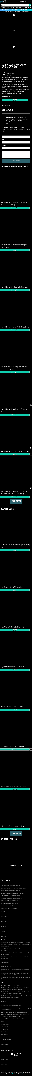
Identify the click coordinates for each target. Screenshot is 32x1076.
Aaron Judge (4, 916)
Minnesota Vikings (5, 1024)
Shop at (14, 208)
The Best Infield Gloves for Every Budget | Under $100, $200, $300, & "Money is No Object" (16, 1008)
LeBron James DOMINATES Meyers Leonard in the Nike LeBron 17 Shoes (16, 970)
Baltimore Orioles (5, 1044)
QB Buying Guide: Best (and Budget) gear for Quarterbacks (14, 1012)
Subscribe (18, 7)
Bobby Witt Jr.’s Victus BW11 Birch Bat (13, 826)
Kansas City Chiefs (5, 1037)
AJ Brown (3, 931)
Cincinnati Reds (4, 1032)
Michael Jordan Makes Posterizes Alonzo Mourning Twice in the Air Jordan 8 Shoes (15, 978)
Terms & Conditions (5, 1067)
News (12, 7)
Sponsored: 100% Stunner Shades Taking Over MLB (12, 1018)
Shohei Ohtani (14, 9)
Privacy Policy (4, 1064)
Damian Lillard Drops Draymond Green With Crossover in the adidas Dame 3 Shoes (16, 949)
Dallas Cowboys (4, 1034)
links (21, 11)
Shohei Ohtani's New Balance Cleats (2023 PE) (11, 898)
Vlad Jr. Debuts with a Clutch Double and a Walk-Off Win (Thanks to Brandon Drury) (15, 957)
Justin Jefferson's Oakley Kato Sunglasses (10, 885)
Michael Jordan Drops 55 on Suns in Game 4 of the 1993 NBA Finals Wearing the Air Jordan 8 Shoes (15, 974)
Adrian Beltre (4, 926)
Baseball (7, 105)
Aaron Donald (4, 914)
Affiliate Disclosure (5, 1062)
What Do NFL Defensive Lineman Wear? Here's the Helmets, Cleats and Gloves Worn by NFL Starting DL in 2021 (16, 1004)
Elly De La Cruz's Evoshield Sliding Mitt (9, 900)
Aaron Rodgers (4, 919)
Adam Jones (4, 921)
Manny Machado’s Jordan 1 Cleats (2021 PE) (15, 451)
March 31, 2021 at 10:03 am (17, 115)
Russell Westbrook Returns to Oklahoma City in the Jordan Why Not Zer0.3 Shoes (15, 953)
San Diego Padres (22, 104)
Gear (8, 7)
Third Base (5, 104)
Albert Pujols (3, 936)
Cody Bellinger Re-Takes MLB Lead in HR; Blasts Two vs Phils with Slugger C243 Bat (16, 961)
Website (4, 145)
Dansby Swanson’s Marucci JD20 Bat (12, 707)
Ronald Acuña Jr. (5, 9)
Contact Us (14, 1073)
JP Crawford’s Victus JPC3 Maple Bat (12, 746)
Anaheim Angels (4, 1027)
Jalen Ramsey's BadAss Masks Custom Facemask (12, 893)
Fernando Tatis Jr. (24, 9)
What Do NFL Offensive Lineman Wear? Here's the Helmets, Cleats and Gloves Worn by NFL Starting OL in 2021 (16, 992)
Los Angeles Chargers (6, 1039)
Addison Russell (4, 924)
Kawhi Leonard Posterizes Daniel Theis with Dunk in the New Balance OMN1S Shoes (14, 965)
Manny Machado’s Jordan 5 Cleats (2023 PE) (15, 327)
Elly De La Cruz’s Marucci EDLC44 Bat (12, 667)
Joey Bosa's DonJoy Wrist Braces (8, 905)
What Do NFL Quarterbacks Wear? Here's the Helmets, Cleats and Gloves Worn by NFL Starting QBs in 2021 (16, 996)
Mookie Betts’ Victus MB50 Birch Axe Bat (13, 786)
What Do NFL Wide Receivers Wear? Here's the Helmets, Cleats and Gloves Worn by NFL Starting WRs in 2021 (15, 1015)
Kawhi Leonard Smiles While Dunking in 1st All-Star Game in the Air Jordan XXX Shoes (16, 945)
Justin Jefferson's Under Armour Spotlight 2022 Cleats (13, 888)
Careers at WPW (4, 1059)
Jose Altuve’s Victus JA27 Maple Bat (12, 627)
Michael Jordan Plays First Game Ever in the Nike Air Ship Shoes (15, 942)
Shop (15, 100)
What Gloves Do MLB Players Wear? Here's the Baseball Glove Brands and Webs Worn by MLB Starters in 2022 (15, 988)
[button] (28, 1)
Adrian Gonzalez (4, 929)
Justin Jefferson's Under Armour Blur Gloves (11, 895)
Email (3, 139)
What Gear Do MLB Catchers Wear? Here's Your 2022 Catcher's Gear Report (15, 1000)
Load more (16, 501)
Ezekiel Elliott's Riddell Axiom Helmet (9, 908)
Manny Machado (13, 104)
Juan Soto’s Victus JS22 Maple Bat (11, 587)
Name (3, 134)
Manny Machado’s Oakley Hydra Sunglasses (15, 287)
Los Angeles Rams (5, 1029)
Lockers (3, 7)
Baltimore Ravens (5, 1047)
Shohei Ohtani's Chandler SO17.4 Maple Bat (10, 890)
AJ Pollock (3, 934)
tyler (7, 115)
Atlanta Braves (4, 1042)
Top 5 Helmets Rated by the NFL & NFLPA (10, 985)
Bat (3, 105)
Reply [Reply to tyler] (7, 123)
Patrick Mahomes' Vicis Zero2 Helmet (9, 903)
